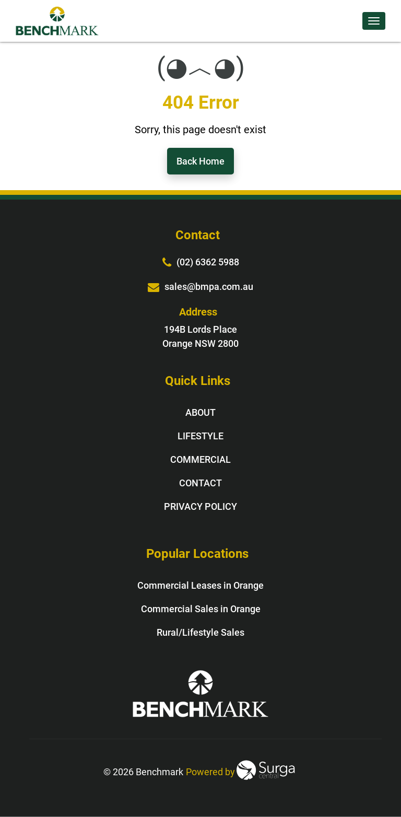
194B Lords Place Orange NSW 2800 (200, 336)
